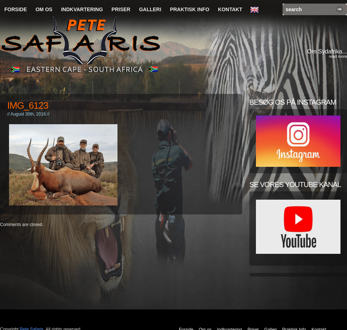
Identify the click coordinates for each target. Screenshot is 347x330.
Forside (15, 9)
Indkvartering (82, 9)
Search (339, 9)
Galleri (150, 9)
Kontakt (230, 9)
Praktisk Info (189, 9)
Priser (121, 9)
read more (338, 56)
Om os (43, 9)
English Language (256, 10)
